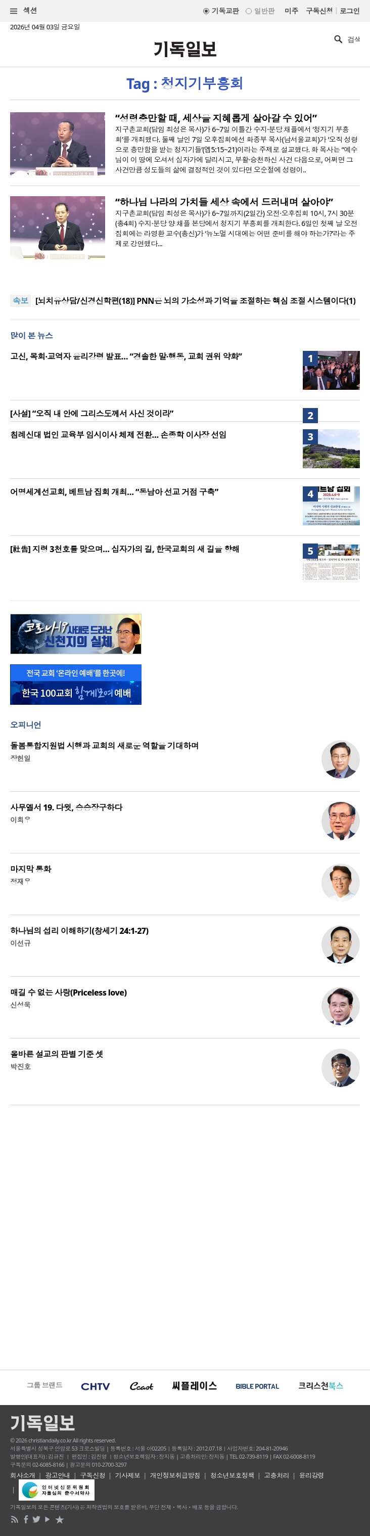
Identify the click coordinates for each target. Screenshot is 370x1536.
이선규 (20, 943)
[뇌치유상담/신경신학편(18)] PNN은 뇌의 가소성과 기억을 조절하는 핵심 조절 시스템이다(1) (195, 300)
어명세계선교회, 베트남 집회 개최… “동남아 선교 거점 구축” (114, 492)
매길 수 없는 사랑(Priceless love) (68, 992)
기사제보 (128, 1475)
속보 (20, 300)
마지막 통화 (30, 869)
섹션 (23, 11)
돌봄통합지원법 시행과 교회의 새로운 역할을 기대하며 (104, 745)
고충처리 (276, 1475)
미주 (291, 11)
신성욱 (20, 1005)
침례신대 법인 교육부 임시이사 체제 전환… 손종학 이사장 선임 (118, 434)
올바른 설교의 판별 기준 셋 (56, 1054)
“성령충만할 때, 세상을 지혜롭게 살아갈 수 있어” (215, 118)
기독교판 (225, 11)
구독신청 (319, 11)
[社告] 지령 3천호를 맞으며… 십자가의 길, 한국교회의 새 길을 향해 (125, 549)
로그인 (350, 11)
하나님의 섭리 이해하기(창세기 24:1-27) (79, 930)
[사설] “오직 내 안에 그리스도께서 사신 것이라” (91, 413)
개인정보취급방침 (175, 1475)
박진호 (20, 1066)
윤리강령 (312, 1475)
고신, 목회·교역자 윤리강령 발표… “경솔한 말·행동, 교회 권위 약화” (126, 356)
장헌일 (20, 758)
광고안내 (57, 1475)
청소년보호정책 (232, 1475)
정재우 (20, 881)
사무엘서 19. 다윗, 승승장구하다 (66, 807)
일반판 (264, 11)
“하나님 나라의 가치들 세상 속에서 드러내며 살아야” (224, 202)
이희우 (20, 820)
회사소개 (22, 1475)
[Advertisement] (185, 1236)
